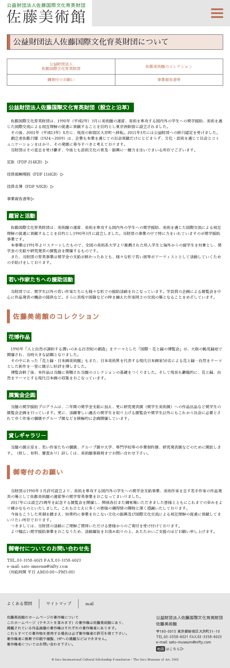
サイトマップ (58, 604)
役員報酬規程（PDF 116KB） (33, 174)
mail (89, 604)
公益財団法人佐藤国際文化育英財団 (61, 66)
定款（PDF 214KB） (26, 162)
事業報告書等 (169, 80)
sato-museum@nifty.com (44, 566)
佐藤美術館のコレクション (169, 67)
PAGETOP (216, 656)
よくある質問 (19, 604)
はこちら (168, 649)
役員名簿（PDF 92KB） (28, 187)
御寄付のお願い (61, 80)
